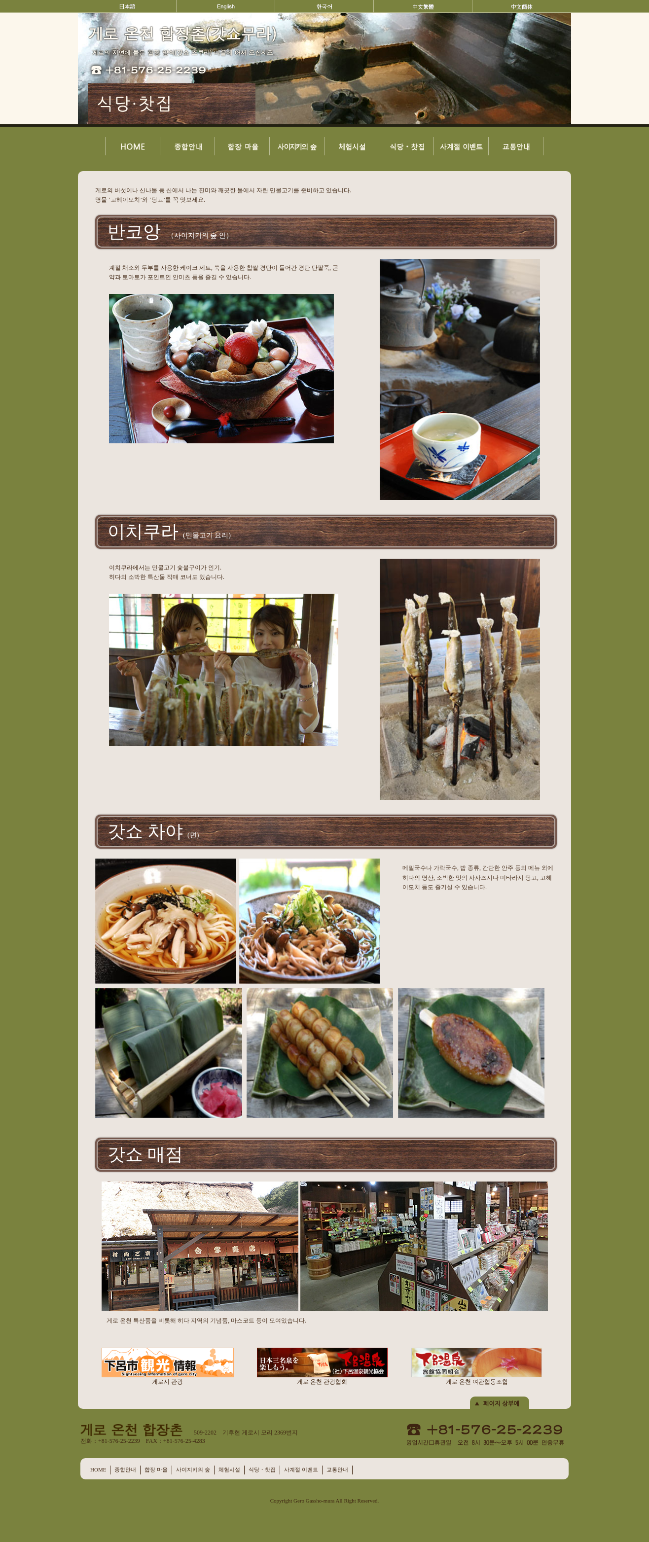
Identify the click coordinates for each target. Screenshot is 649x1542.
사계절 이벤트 (301, 1469)
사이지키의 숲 (193, 1469)
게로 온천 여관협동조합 (476, 1366)
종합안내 (125, 1469)
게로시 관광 (168, 1366)
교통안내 (337, 1469)
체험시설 (229, 1469)
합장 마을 (156, 1469)
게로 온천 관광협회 (322, 1366)
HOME (98, 1469)
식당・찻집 (262, 1469)
